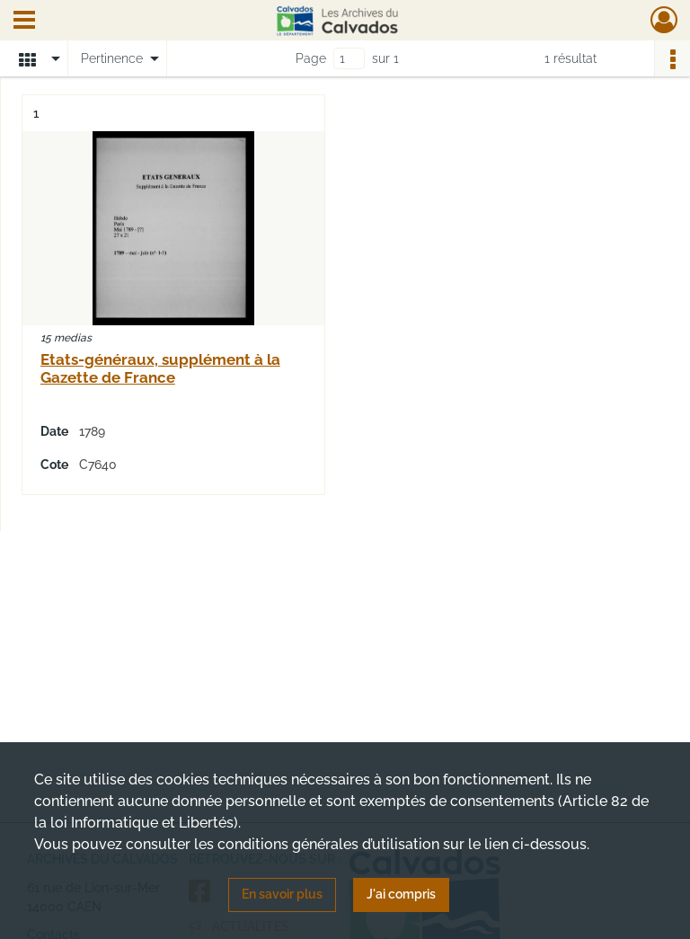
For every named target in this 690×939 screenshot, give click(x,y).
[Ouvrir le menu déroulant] (24, 21)
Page (311, 58)
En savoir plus (282, 894)
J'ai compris (401, 894)
